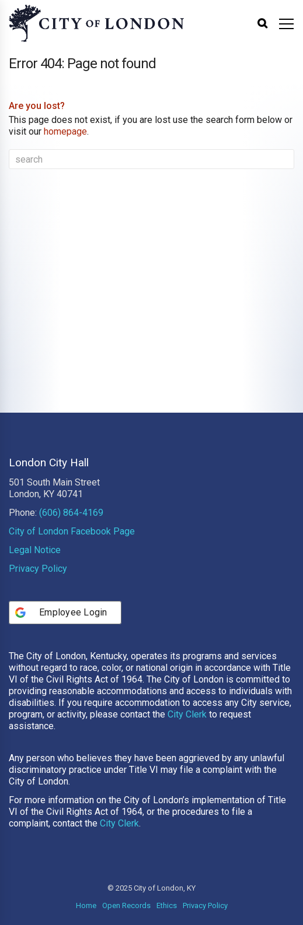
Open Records (126, 905)
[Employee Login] (65, 612)
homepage (65, 131)
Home (86, 905)
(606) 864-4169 (71, 512)
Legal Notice (35, 549)
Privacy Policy (38, 568)
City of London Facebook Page (72, 531)
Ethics (166, 905)
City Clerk (187, 714)
